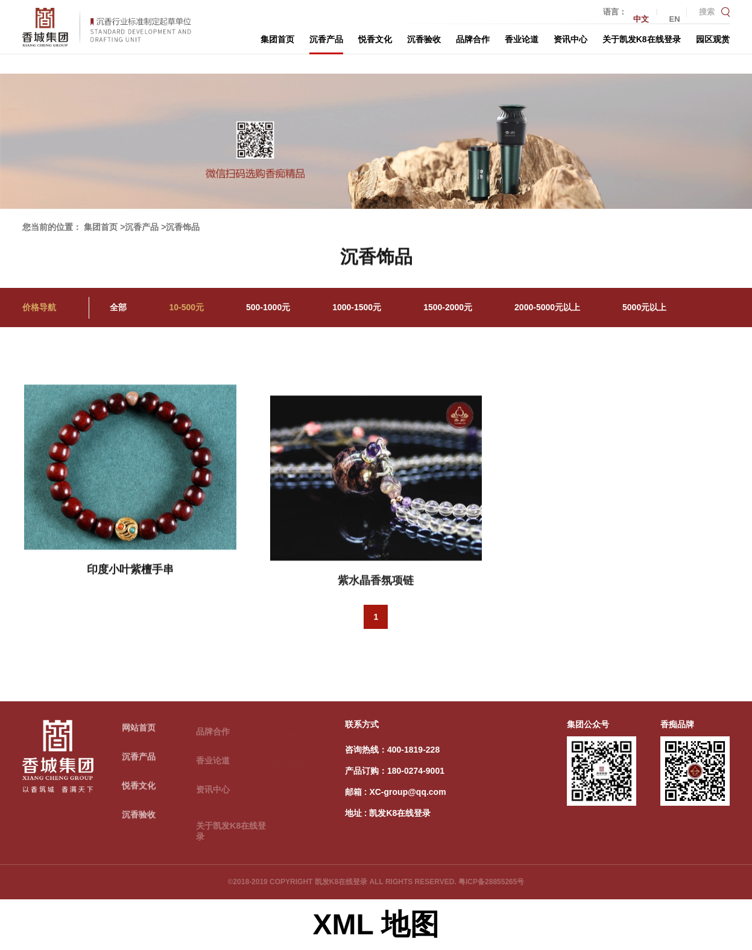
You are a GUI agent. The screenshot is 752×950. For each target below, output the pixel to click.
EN (674, 19)
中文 (641, 19)
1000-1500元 (356, 307)
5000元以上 (644, 307)
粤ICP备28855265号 (491, 882)
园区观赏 (713, 39)
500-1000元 (268, 307)
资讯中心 (570, 39)
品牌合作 (473, 39)
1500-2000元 (447, 307)
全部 (118, 307)
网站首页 (139, 730)
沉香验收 (424, 39)
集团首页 (277, 39)
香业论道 (522, 39)
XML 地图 (376, 924)
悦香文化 (375, 39)
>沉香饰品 (180, 227)
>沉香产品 (139, 227)
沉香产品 (326, 39)
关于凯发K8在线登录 (641, 39)
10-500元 (186, 307)
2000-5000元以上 (547, 307)
